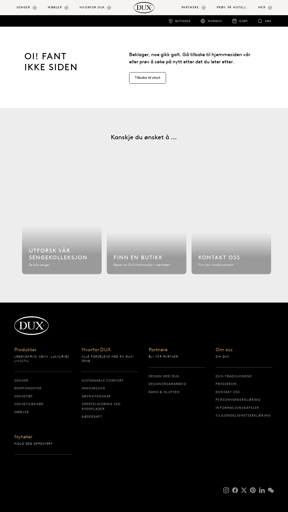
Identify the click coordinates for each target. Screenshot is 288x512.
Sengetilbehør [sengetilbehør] (29, 404)
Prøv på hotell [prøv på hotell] (231, 7)
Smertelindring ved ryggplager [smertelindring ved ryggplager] (101, 406)
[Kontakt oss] (231, 225)
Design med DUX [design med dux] (164, 376)
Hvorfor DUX (96, 350)
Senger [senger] (21, 380)
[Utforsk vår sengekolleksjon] (62, 225)
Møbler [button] (55, 7)
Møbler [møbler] (21, 412)
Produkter (25, 350)
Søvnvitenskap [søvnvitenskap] (96, 396)
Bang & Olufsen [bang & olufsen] (164, 392)
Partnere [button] (190, 7)
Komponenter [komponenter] (28, 388)
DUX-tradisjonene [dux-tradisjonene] (234, 376)
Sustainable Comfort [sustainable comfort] (103, 380)
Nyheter (23, 437)
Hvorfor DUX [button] (92, 7)
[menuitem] (30, 7)
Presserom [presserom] (226, 384)
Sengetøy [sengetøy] (23, 396)
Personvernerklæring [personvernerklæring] (238, 400)
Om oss (224, 350)
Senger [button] (23, 7)
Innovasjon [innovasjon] (93, 388)
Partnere (158, 350)
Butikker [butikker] (182, 21)
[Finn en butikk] (146, 225)
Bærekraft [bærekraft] (92, 417)
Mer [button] (262, 7)
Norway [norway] (215, 21)
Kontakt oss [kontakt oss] (228, 392)
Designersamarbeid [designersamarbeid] (167, 384)
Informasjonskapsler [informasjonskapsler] (237, 408)
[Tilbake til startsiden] (144, 7)
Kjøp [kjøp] (243, 21)
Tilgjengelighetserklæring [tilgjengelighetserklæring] (243, 415)
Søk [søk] (268, 21)
